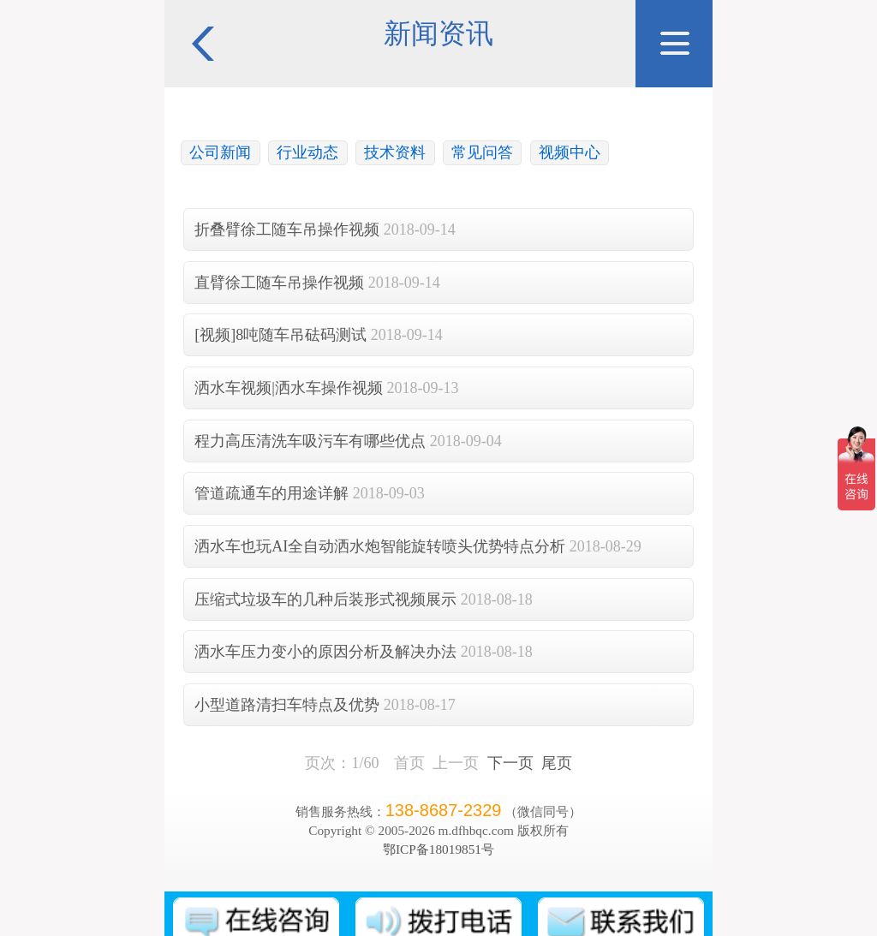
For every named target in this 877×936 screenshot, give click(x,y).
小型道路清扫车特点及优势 (286, 704)
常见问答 (482, 152)
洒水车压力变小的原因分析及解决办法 (325, 651)
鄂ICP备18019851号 (438, 849)
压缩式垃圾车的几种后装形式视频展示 (325, 599)
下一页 (510, 763)
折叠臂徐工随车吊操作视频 (286, 229)
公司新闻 (220, 152)
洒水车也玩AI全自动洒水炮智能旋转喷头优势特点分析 (379, 546)
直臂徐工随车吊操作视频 (279, 282)
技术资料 (395, 152)
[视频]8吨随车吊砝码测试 (280, 334)
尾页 (556, 763)
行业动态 (307, 152)
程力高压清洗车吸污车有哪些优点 (310, 441)
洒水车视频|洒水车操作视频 (288, 387)
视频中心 (569, 152)
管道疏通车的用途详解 (271, 493)
